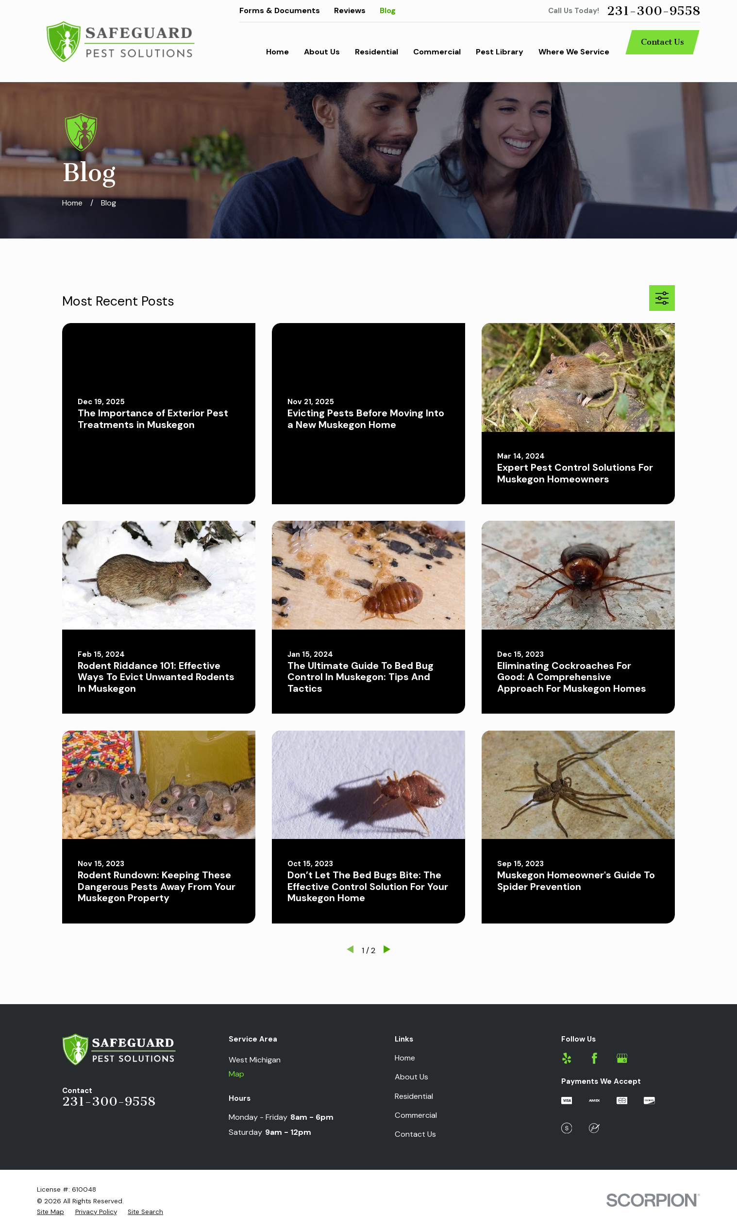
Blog (388, 10)
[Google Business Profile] (622, 1058)
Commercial (416, 1115)
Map (236, 1074)
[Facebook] (594, 1058)
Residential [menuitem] (376, 52)
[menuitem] (50, 1212)
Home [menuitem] (277, 52)
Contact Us (662, 42)
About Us (411, 1077)
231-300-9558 (653, 11)
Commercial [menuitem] (437, 52)
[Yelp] (566, 1058)
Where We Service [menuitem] (573, 52)
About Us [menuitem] (322, 52)
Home (405, 1058)
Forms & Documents (279, 10)
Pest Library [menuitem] (499, 52)
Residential (414, 1096)
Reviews (350, 10)
